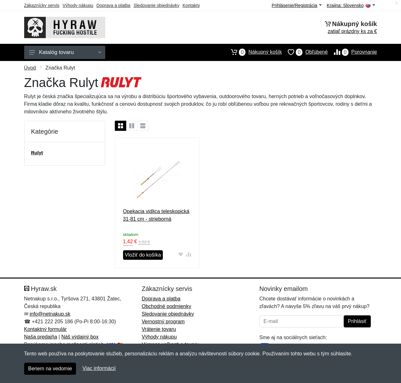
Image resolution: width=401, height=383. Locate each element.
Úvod (30, 68)
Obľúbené (305, 52)
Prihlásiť (357, 321)
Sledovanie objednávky (156, 5)
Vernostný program (163, 321)
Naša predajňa (40, 336)
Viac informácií (99, 368)
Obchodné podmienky (166, 306)
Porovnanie (352, 52)
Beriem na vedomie (50, 368)
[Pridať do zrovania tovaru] (188, 254)
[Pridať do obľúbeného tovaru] (180, 254)
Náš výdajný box (80, 336)
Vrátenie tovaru (159, 329)
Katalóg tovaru (65, 52)
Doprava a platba (113, 5)
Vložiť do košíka (143, 255)
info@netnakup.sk (50, 314)
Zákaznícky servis (41, 5)
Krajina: (351, 5)
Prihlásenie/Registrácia (296, 5)
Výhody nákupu (78, 5)
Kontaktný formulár (45, 329)
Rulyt (37, 152)
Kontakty (191, 5)
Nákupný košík (253, 52)
